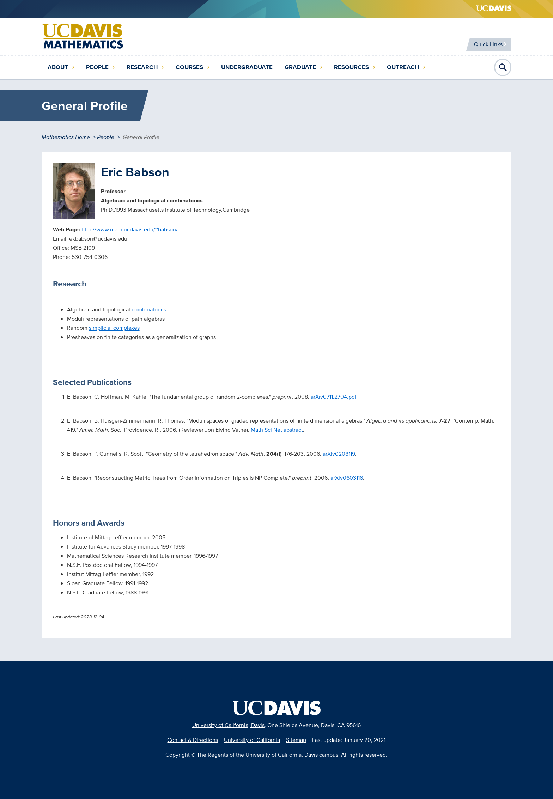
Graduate (300, 67)
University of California (252, 740)
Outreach (403, 67)
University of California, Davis (228, 725)
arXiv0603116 (346, 478)
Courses (189, 67)
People (97, 67)
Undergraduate (247, 67)
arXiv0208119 (339, 454)
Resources (351, 67)
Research (142, 67)
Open (503, 67)
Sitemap (296, 740)
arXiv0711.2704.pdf (333, 397)
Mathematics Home (66, 137)
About (58, 67)
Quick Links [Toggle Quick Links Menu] (486, 44)
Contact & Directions (192, 740)
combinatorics (149, 309)
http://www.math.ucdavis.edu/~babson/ (129, 229)
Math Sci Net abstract (277, 430)
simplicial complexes (114, 328)
